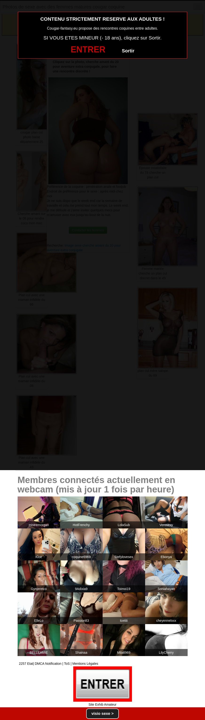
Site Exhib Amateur (102, 704)
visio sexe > (102, 713)
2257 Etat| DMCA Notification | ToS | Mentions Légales (58, 663)
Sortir (128, 50)
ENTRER (88, 49)
